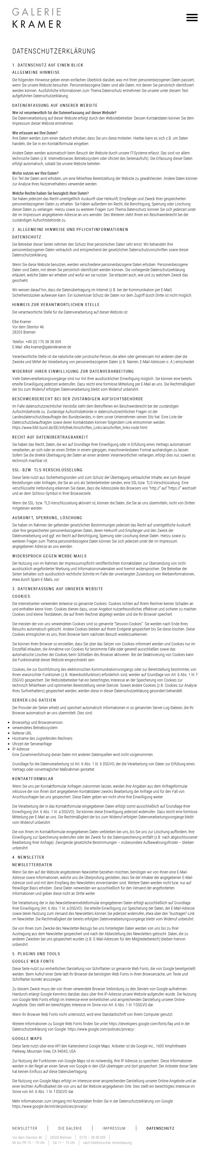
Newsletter (24, 1128)
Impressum (114, 1128)
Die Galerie (70, 1128)
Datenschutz (160, 1128)
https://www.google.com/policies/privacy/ (101, 1029)
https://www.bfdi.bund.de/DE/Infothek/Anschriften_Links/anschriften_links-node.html (79, 427)
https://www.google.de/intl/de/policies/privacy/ (49, 1106)
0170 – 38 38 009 (92, 1137)
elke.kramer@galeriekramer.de (47, 347)
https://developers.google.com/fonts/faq (141, 1023)
